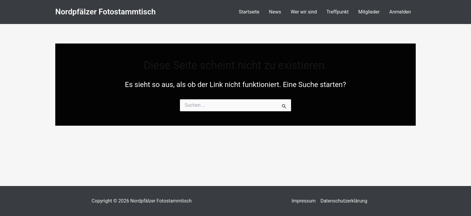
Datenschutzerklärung (344, 201)
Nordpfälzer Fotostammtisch (105, 11)
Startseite (249, 12)
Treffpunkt (338, 12)
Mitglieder (369, 12)
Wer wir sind (304, 12)
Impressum (303, 201)
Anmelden (400, 12)
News (275, 12)
